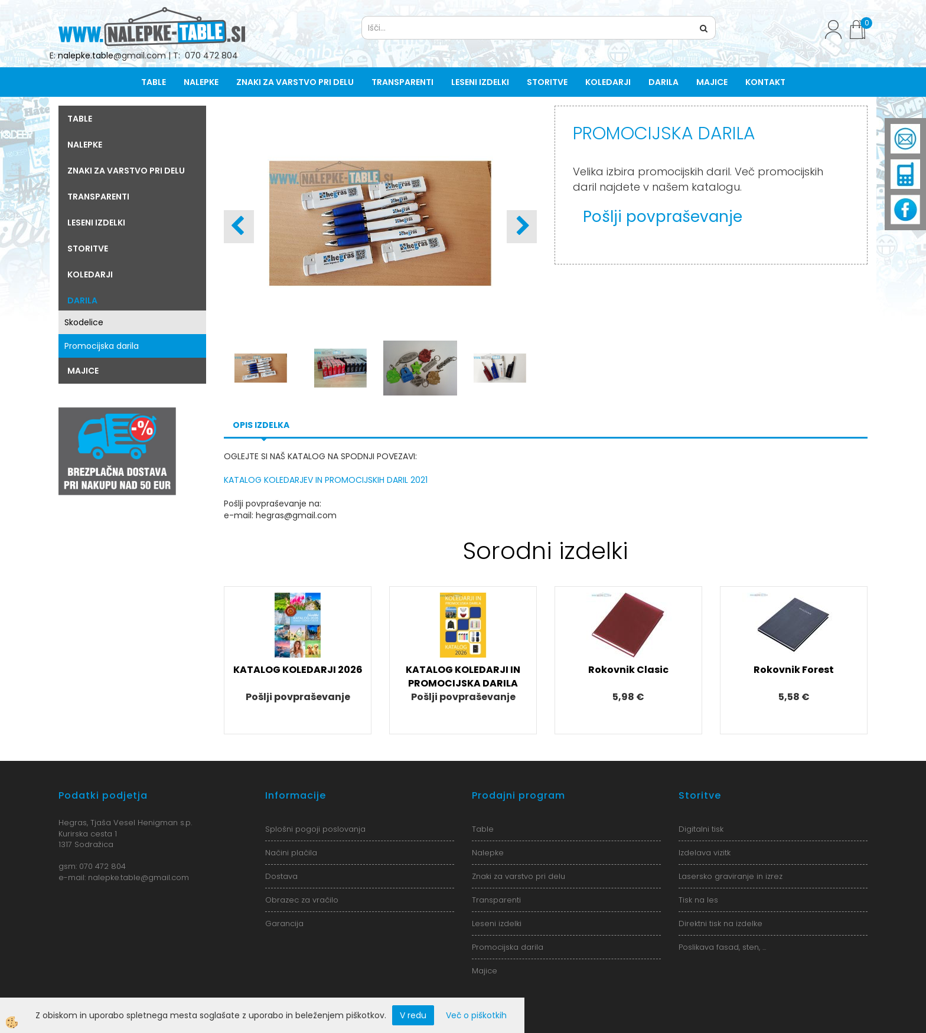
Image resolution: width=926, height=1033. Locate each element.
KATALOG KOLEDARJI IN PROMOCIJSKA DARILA (463, 676)
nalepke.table (85, 55)
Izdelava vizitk (705, 852)
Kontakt (765, 82)
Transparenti (402, 82)
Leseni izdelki (480, 82)
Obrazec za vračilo (301, 899)
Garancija (284, 923)
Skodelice (83, 322)
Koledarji (608, 82)
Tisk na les (698, 899)
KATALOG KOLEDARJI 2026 (298, 669)
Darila (663, 82)
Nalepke (201, 82)
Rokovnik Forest (794, 669)
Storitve (547, 82)
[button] (522, 226)
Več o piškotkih (476, 1015)
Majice (712, 82)
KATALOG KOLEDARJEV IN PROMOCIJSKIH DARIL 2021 (326, 480)
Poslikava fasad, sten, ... (722, 947)
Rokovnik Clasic (628, 669)
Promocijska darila (101, 346)
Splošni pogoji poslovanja (315, 829)
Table (153, 82)
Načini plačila (291, 852)
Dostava (281, 876)
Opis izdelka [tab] (261, 425)
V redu (413, 1015)
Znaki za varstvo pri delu (295, 82)
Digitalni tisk (701, 829)
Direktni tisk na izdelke (720, 923)
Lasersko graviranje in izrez (730, 876)
